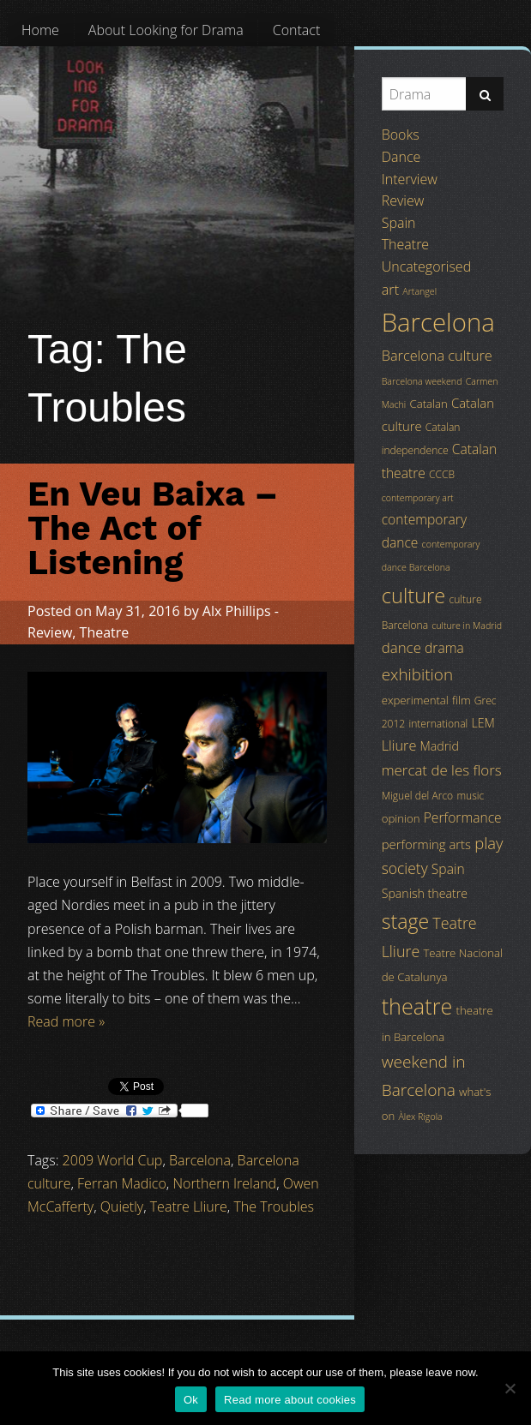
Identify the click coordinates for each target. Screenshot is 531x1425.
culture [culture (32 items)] (414, 595)
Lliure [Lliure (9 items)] (399, 745)
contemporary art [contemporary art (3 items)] (418, 498)
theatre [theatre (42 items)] (417, 1006)
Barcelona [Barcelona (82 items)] (438, 322)
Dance (401, 156)
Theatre (105, 632)
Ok (191, 1399)
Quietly (121, 1206)
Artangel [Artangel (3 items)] (419, 291)
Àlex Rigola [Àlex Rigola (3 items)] (420, 1117)
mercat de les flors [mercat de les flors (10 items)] (442, 770)
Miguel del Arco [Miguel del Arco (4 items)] (418, 795)
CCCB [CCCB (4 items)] (442, 474)
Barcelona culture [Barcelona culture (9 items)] (437, 355)
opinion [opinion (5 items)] (401, 818)
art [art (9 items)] (390, 289)
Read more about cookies (290, 1399)
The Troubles (273, 1206)
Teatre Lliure (188, 1206)
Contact (297, 30)
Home (40, 30)
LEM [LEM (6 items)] (482, 723)
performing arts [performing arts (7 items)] (426, 844)
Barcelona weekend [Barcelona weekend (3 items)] (422, 381)
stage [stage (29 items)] (405, 921)
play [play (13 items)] (488, 842)
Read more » (66, 1021)
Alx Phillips (236, 611)
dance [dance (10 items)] (401, 647)
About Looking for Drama (166, 30)
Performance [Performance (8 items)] (463, 817)
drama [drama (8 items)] (444, 647)
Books (400, 134)
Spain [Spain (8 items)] (448, 868)
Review (49, 632)
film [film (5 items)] (461, 700)
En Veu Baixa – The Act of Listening (152, 528)
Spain (399, 222)
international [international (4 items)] (438, 723)
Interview (409, 179)
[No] (509, 1388)
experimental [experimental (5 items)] (415, 700)
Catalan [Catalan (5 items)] (428, 403)
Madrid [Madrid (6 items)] (439, 746)
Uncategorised (426, 266)
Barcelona (200, 1160)
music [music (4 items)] (470, 795)
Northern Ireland (224, 1183)
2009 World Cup (113, 1160)
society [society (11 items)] (405, 868)
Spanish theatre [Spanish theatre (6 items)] (425, 893)
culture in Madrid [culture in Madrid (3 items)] (466, 626)
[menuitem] (40, 30)
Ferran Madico (121, 1183)
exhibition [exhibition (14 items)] (417, 674)
